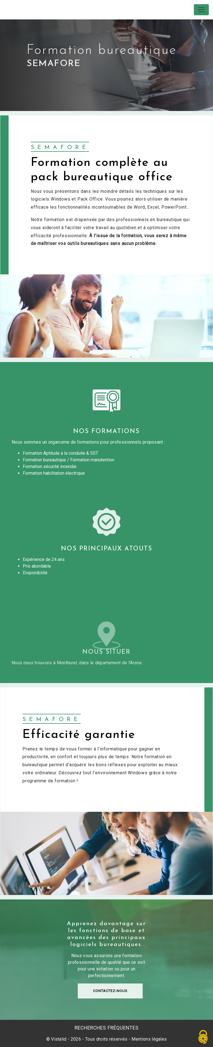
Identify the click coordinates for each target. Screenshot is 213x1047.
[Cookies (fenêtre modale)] (203, 1037)
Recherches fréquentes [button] (107, 1028)
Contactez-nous (133, 999)
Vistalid (59, 1039)
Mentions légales (148, 1039)
